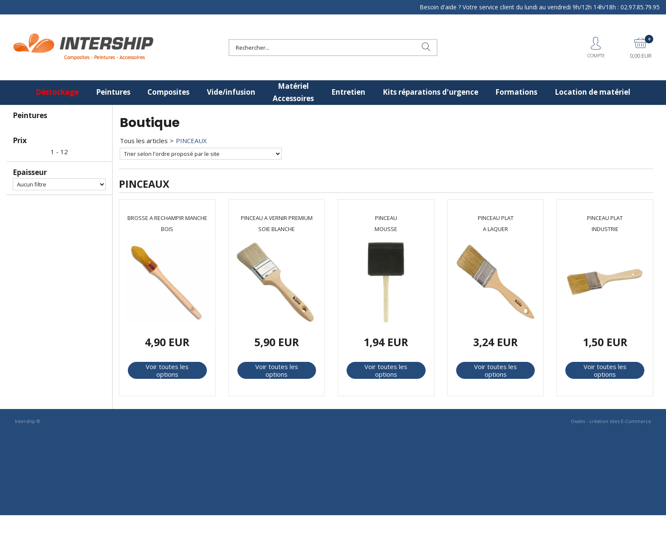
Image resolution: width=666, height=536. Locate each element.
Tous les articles (144, 140)
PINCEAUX (191, 140)
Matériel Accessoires (293, 92)
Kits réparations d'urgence (430, 92)
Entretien (348, 92)
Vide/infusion (231, 92)
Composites (168, 92)
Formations (516, 92)
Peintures (113, 92)
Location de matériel (592, 92)
